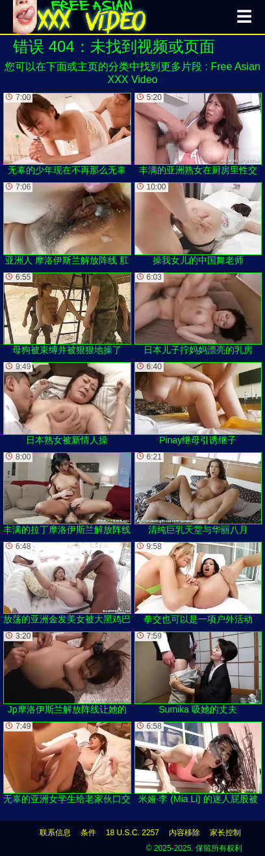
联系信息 (55, 832)
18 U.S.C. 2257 (132, 832)
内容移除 (184, 832)
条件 (88, 832)
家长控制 (225, 832)
